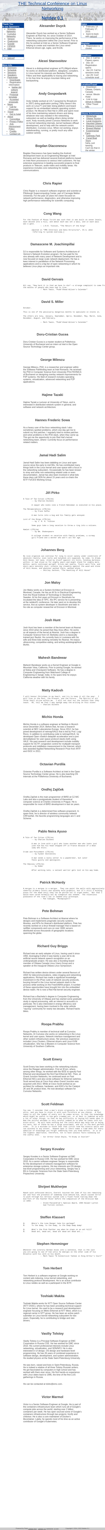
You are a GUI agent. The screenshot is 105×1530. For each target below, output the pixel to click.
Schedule (11, 70)
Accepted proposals (14, 100)
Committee (15, 119)
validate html (32, 1529)
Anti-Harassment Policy (14, 126)
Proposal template (13, 95)
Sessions (11, 72)
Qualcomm (12, 41)
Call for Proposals (13, 108)
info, (87, 106)
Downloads (15, 80)
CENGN (11, 46)
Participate (12, 77)
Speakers (12, 75)
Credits (13, 131)
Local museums (93, 121)
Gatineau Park (93, 136)
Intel (9, 48)
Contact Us (15, 134)
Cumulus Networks (11, 35)
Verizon (11, 39)
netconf (10, 58)
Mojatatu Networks (11, 30)
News (10, 104)
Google (10, 44)
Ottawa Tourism (93, 118)
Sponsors (12, 68)
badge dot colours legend (16, 89)
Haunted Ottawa (94, 123)
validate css (42, 1529)
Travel (10, 112)
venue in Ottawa (93, 102)
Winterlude (91, 116)
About (10, 117)
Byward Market (93, 128)
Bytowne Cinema (94, 126)
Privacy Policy (16, 121)
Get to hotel (15, 114)
